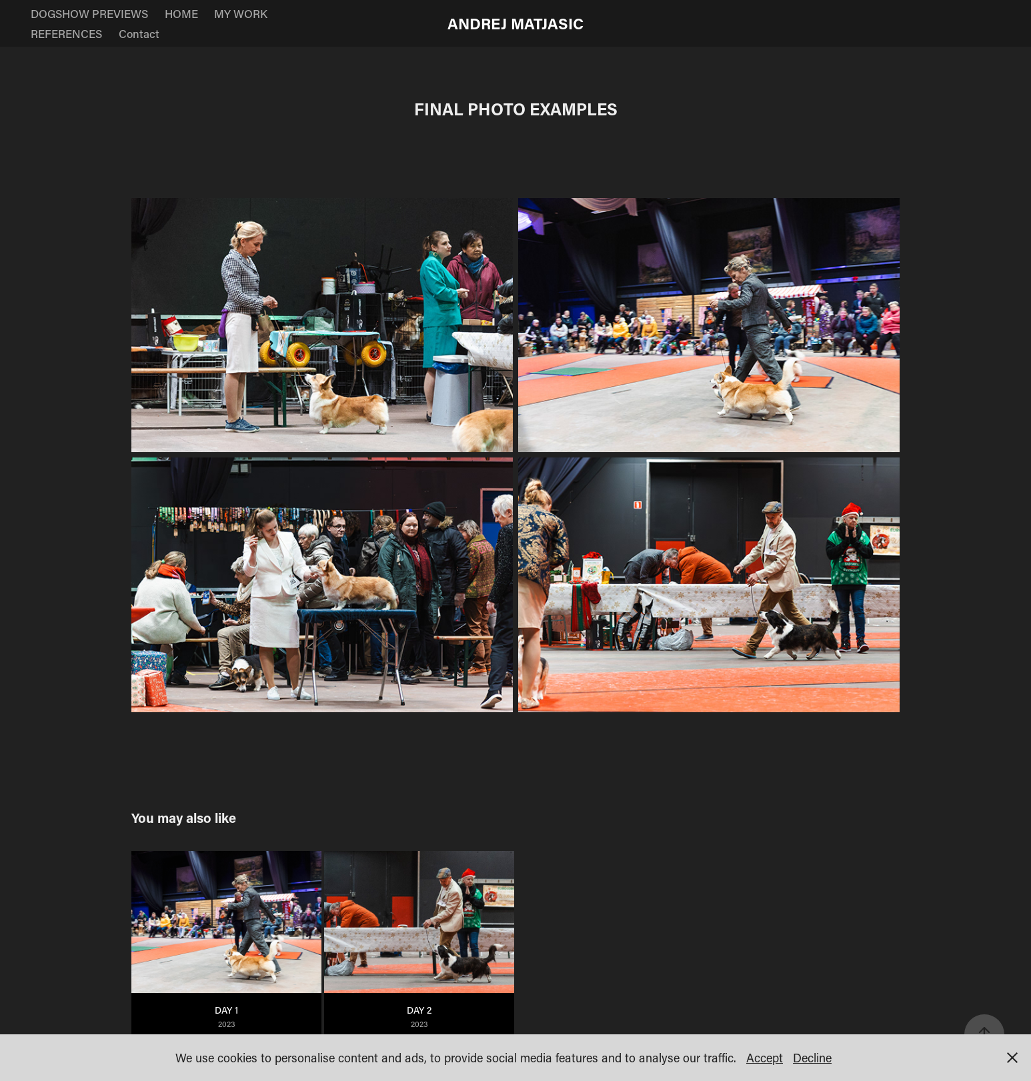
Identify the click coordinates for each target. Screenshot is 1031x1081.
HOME (181, 13)
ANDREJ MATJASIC (515, 23)
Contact (139, 33)
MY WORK (240, 13)
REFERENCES (66, 33)
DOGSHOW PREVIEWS (89, 13)
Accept (764, 1058)
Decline (812, 1058)
